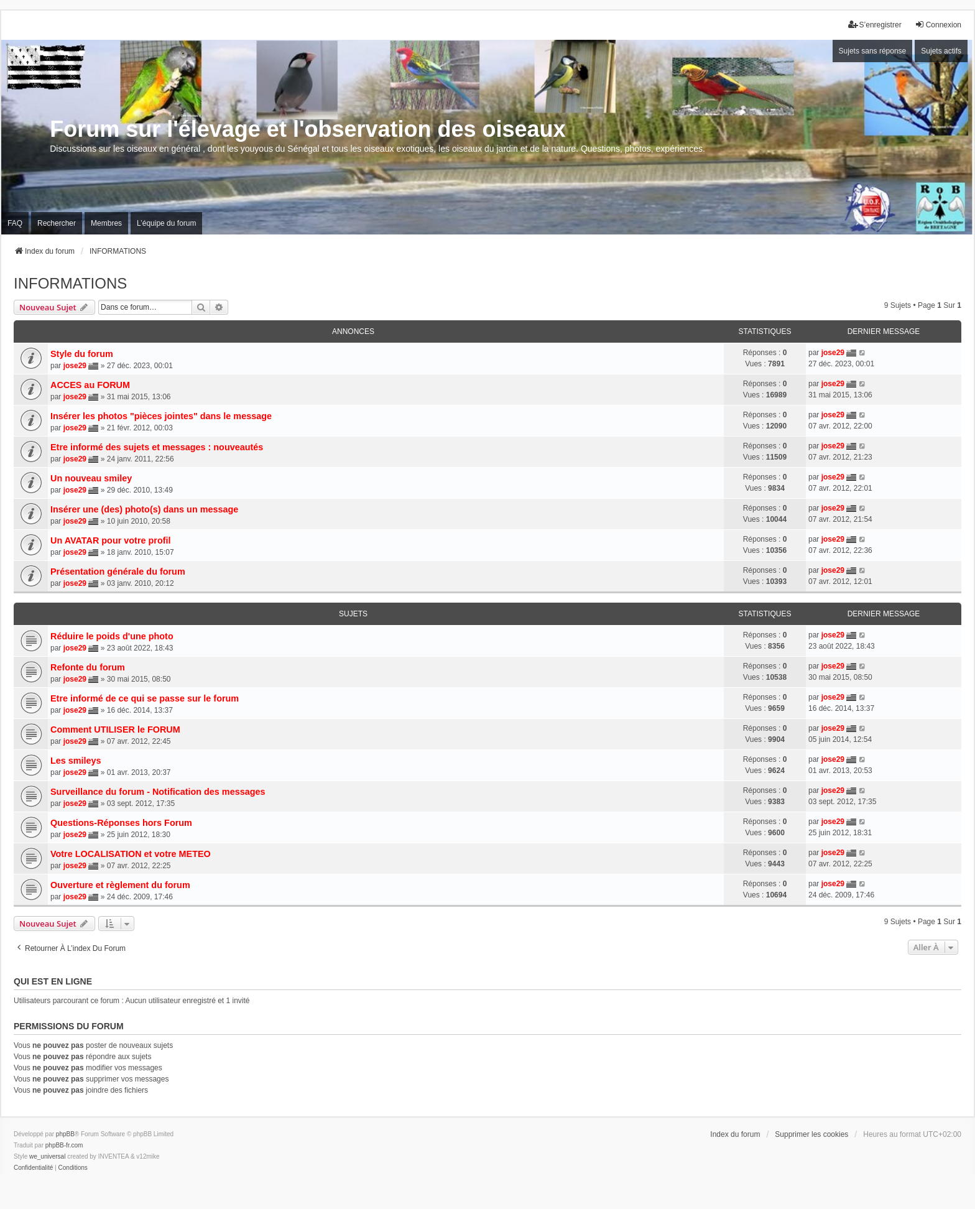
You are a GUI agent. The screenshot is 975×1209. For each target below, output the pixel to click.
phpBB (65, 1134)
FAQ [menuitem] (14, 223)
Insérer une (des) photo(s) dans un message (144, 509)
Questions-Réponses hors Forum (121, 823)
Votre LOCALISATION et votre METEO (130, 854)
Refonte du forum (87, 667)
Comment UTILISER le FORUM (115, 729)
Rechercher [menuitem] (56, 223)
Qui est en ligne (53, 981)
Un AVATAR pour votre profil (110, 540)
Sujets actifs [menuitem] (941, 51)
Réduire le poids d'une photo (111, 636)
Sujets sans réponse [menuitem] (873, 51)
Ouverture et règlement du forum (120, 885)
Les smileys (75, 761)
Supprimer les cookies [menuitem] (811, 1134)
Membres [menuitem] (106, 223)
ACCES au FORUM (90, 385)
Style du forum (81, 354)
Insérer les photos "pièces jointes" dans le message (161, 416)
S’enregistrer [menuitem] (875, 24)
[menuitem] (33, 1168)
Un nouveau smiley (91, 478)
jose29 (74, 365)
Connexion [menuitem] (938, 24)
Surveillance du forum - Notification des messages (157, 792)
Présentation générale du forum (117, 572)
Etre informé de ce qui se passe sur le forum (144, 698)
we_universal (47, 1156)
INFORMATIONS (70, 283)
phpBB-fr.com (64, 1145)
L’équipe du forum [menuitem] (166, 223)
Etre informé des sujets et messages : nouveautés (156, 447)
